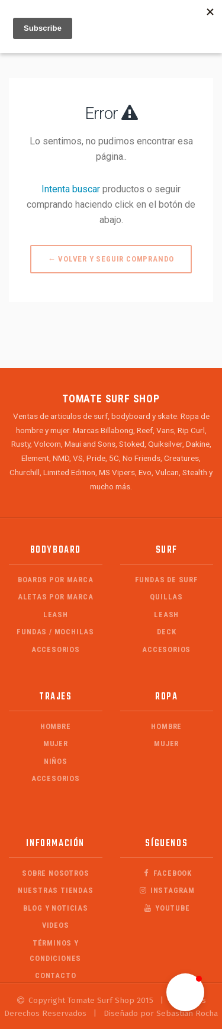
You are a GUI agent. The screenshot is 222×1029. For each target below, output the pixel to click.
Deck (166, 631)
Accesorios (55, 649)
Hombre (55, 726)
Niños (55, 761)
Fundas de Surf (166, 579)
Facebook (166, 873)
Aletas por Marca (56, 596)
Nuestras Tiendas (56, 890)
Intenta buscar (70, 189)
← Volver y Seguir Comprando (111, 258)
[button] (185, 992)
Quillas (166, 596)
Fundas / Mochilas (55, 631)
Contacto (55, 975)
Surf (167, 550)
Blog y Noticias (55, 908)
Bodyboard (55, 550)
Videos (55, 925)
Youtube (166, 908)
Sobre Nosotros (55, 873)
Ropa (166, 696)
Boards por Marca (56, 579)
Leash (55, 614)
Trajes (55, 696)
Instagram (167, 890)
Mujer (55, 743)
